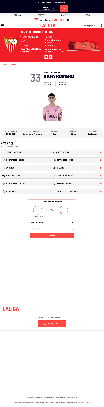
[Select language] (90, 26)
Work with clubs (72, 397)
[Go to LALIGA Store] (52, 19)
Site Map (39, 397)
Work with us (60, 397)
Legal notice (50, 402)
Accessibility (39, 402)
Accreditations (49, 397)
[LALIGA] (48, 25)
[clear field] (72, 223)
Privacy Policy (60, 402)
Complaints (30, 397)
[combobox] (52, 223)
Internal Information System (23, 402)
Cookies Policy (72, 402)
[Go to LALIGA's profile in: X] (46, 57)
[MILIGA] (100, 25)
